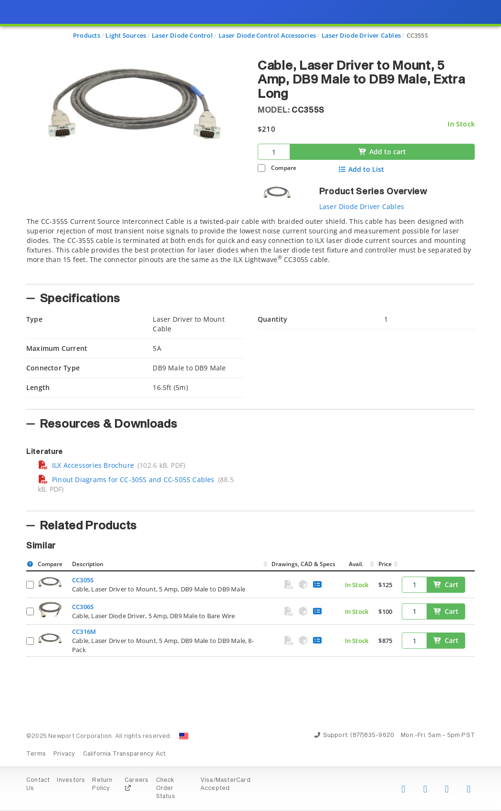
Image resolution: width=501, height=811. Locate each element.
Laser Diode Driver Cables (361, 206)
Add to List (361, 169)
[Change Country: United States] (183, 736)
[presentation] (250, 405)
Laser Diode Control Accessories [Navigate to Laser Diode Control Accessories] (267, 35)
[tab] (250, 248)
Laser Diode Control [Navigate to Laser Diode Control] (182, 35)
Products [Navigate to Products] (86, 35)
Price (385, 564)
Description (88, 564)
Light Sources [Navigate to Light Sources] (125, 35)
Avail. (357, 564)
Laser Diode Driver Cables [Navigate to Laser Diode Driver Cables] (361, 35)
